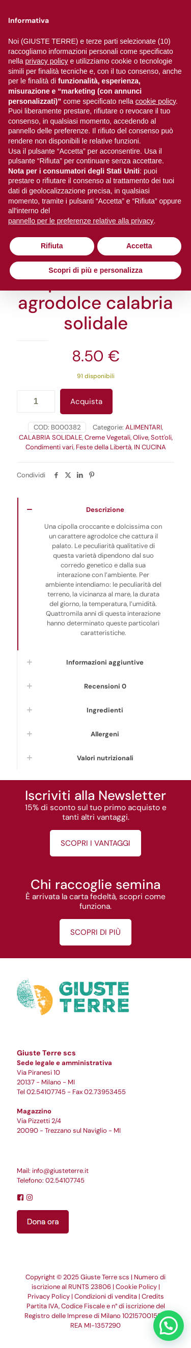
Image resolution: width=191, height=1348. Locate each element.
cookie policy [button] (155, 101)
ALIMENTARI (143, 427)
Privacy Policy (49, 1296)
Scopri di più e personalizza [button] (95, 270)
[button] (168, 1325)
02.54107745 (46, 1091)
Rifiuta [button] (52, 246)
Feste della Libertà (103, 447)
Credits (153, 1296)
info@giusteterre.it (60, 1170)
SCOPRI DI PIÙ (95, 932)
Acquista (86, 401)
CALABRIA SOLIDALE (50, 437)
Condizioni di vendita (105, 1296)
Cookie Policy (136, 1286)
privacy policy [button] (46, 61)
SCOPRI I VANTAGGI (95, 843)
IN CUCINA (150, 447)
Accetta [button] (139, 246)
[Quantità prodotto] (36, 401)
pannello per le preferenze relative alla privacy (81, 221)
